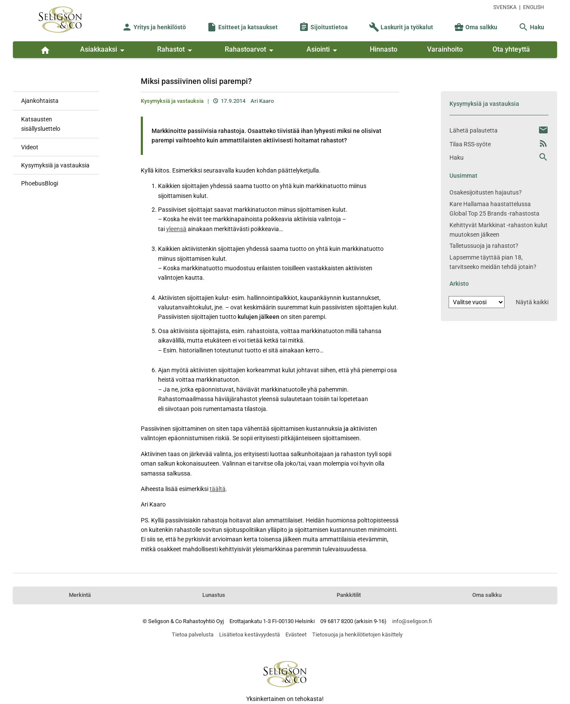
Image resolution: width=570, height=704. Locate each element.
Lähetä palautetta (473, 130)
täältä (218, 488)
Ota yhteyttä (511, 49)
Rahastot (176, 50)
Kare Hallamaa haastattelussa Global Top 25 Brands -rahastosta (494, 209)
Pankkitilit (349, 595)
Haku (531, 27)
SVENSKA (505, 7)
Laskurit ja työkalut (401, 27)
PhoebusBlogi (39, 183)
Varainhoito (445, 49)
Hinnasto (383, 49)
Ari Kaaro (262, 101)
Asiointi (323, 50)
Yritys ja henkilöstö (154, 27)
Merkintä (80, 595)
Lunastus (213, 595)
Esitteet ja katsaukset (242, 27)
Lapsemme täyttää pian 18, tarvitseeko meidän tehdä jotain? (492, 262)
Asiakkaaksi (103, 50)
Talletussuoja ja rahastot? (483, 245)
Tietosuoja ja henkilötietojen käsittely (357, 634)
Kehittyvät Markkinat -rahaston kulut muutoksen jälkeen (498, 230)
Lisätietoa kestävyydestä (249, 634)
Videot (29, 147)
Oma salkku (475, 27)
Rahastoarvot (250, 50)
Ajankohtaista (40, 100)
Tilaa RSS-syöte (470, 144)
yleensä (176, 228)
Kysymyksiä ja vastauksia (55, 165)
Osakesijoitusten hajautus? (485, 192)
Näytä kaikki (532, 302)
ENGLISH (533, 7)
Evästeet (296, 634)
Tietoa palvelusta (193, 634)
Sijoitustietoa (323, 27)
